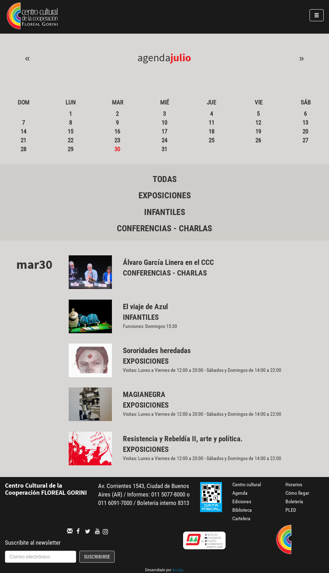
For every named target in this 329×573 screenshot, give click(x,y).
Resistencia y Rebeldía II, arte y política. (183, 439)
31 (164, 149)
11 (211, 122)
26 (258, 140)
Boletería (294, 501)
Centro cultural (246, 484)
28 (23, 149)
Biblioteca (242, 509)
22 (70, 140)
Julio (180, 57)
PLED (290, 509)
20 (305, 131)
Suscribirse (97, 557)
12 (258, 122)
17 (164, 131)
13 (305, 122)
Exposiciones (164, 195)
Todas (165, 179)
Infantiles (164, 212)
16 (117, 131)
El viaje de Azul (145, 306)
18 (211, 131)
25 (211, 140)
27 (305, 140)
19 (258, 131)
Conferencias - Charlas (164, 228)
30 (117, 149)
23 (117, 140)
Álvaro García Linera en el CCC (168, 262)
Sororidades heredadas (157, 350)
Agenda (240, 492)
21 (23, 140)
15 (70, 131)
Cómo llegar (297, 492)
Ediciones (241, 501)
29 (70, 149)
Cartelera (241, 518)
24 (164, 140)
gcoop (177, 570)
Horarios (293, 484)
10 (164, 122)
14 (23, 131)
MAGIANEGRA (144, 394)
